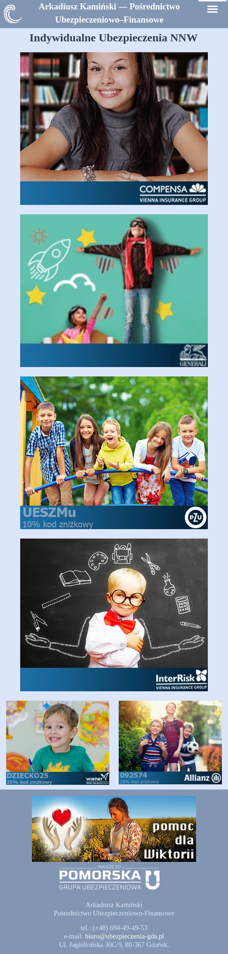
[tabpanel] (109, 13)
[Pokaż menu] (212, 9)
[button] (124, 936)
